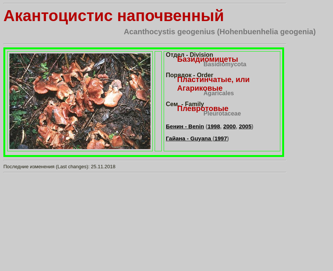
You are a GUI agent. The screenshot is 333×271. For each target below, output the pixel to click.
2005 (245, 126)
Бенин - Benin (185, 126)
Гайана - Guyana (189, 138)
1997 (220, 138)
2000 (229, 126)
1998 (213, 126)
